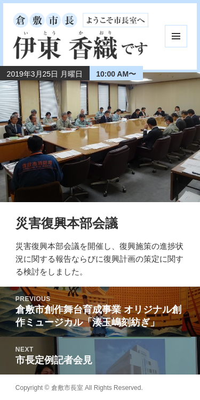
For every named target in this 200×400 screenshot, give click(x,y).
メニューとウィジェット (176, 36)
